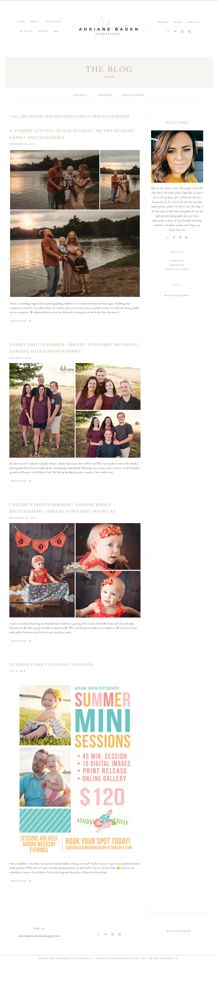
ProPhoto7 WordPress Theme (118, 958)
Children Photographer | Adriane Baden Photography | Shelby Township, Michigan (62, 508)
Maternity (80, 95)
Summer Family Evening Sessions (51, 664)
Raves (43, 31)
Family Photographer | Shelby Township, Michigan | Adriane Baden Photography (74, 348)
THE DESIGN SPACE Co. (163, 958)
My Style (26, 31)
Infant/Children (133, 95)
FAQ (56, 31)
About (35, 21)
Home (21, 21)
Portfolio (53, 21)
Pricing (163, 22)
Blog (178, 22)
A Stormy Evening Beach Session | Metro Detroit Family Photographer (71, 134)
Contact (194, 22)
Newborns (104, 95)
